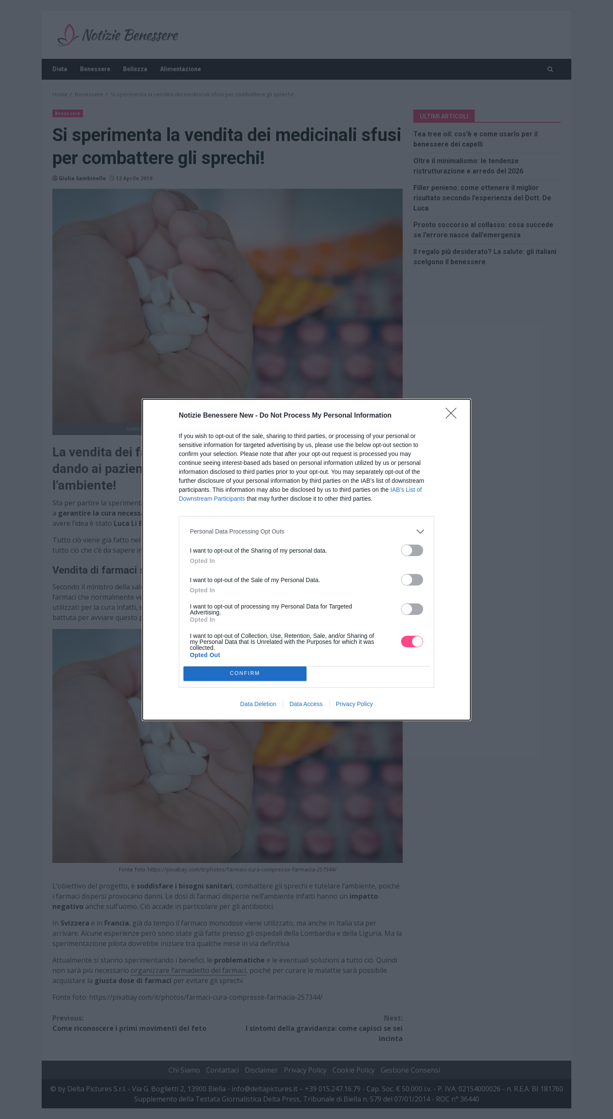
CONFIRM (245, 673)
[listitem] (306, 531)
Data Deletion (258, 704)
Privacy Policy (354, 704)
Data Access (306, 704)
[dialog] (306, 559)
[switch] (412, 550)
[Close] (454, 416)
